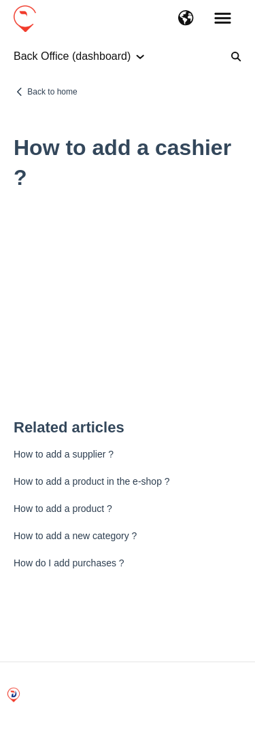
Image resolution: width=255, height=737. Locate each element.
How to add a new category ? (75, 535)
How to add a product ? (63, 508)
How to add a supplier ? (64, 454)
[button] (186, 19)
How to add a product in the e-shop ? (92, 481)
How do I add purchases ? (69, 563)
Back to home (52, 92)
